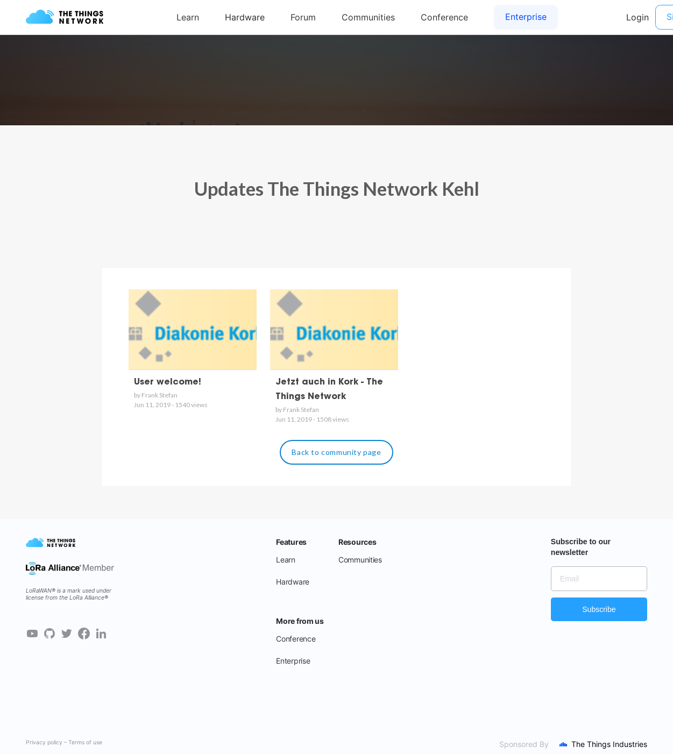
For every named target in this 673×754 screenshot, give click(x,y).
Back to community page (336, 452)
